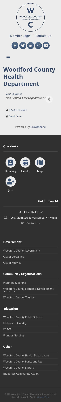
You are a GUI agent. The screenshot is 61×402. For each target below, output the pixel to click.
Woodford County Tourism (19, 297)
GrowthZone (38, 127)
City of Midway (12, 263)
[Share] (49, 99)
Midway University (14, 323)
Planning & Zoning (14, 282)
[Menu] (8, 57)
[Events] (25, 164)
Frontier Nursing (13, 335)
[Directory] (10, 164)
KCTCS (7, 329)
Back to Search (14, 93)
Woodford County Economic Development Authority (28, 290)
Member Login (20, 36)
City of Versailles (13, 256)
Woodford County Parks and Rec (22, 361)
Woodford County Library (18, 367)
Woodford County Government (21, 250)
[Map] (40, 164)
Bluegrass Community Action (21, 373)
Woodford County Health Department (26, 355)
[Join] (10, 183)
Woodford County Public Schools (23, 317)
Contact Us (43, 36)
